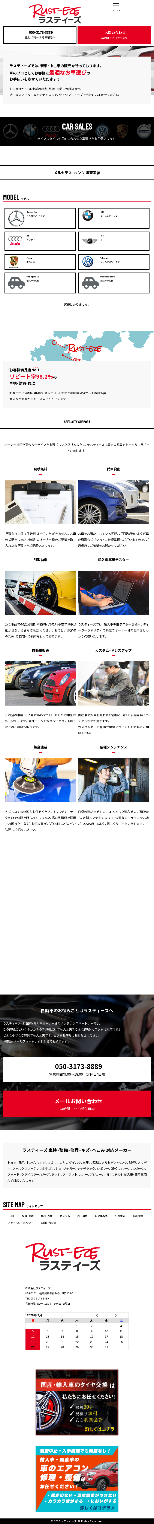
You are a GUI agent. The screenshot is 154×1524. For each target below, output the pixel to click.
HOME (11, 1216)
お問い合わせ (114, 35)
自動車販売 (101, 1216)
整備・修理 (28, 1216)
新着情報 (138, 1216)
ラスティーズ (69, 1521)
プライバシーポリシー (20, 1223)
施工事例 (82, 1216)
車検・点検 (46, 1216)
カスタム (65, 1216)
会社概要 (120, 1216)
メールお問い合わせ (78, 1104)
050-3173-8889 (41, 32)
